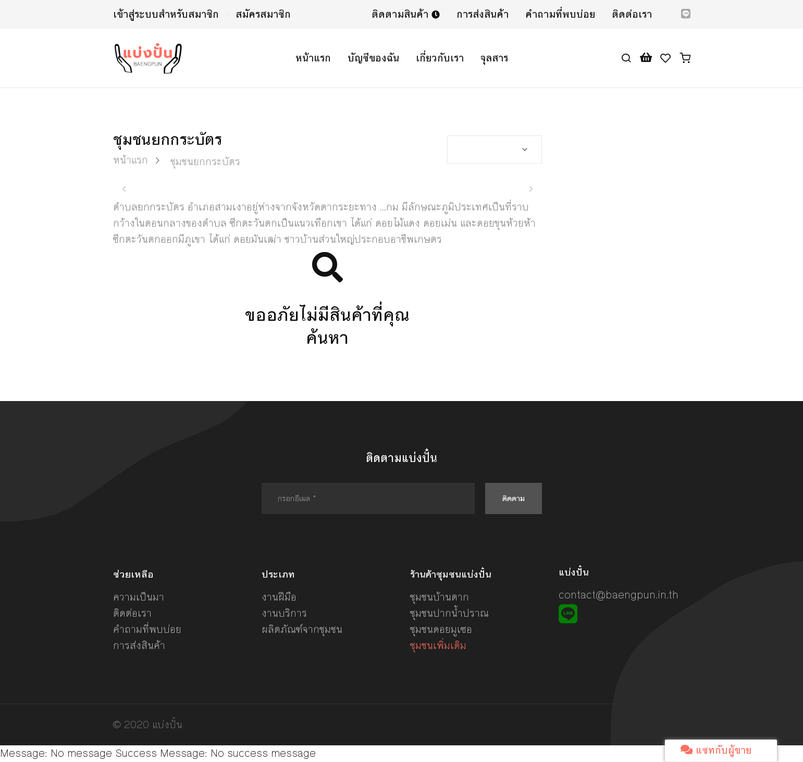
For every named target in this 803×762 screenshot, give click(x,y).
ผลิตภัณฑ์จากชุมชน (302, 629)
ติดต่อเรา (632, 14)
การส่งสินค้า (482, 14)
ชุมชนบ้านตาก (439, 597)
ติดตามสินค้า (406, 14)
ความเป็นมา (138, 597)
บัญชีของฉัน (373, 58)
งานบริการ (284, 613)
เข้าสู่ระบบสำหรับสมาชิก (166, 14)
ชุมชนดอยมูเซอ (441, 629)
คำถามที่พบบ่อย (560, 14)
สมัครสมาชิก (263, 14)
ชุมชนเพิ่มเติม (438, 645)
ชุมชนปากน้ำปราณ (449, 613)
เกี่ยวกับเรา (440, 58)
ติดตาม (513, 498)
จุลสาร (494, 58)
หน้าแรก (313, 58)
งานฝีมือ (279, 597)
